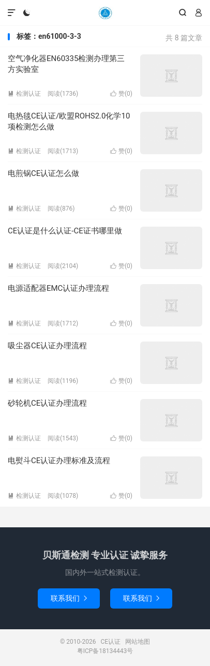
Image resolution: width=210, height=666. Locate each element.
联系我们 (69, 598)
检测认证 (24, 93)
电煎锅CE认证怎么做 (43, 173)
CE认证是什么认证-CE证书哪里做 (65, 230)
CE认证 (105, 13)
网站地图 (137, 641)
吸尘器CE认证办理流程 (47, 345)
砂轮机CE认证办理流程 (47, 403)
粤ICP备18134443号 (105, 651)
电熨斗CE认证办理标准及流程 (59, 460)
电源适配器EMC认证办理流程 (58, 288)
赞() (121, 93)
